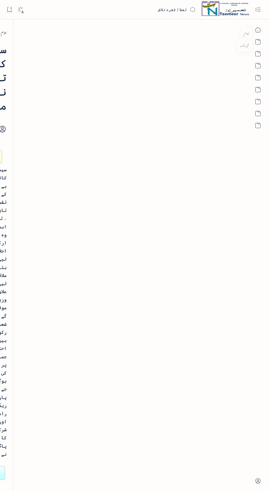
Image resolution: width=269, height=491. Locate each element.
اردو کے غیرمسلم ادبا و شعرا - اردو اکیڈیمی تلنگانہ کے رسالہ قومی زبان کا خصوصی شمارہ (44, 207)
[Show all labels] (70, 420)
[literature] (50, 92)
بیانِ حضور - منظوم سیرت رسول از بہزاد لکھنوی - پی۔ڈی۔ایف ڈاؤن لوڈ (41, 256)
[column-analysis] (25, 402)
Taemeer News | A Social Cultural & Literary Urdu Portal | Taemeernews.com (157, 478)
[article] (25, 344)
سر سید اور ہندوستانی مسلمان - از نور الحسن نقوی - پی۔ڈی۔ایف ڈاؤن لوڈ (43, 298)
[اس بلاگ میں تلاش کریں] (151, 9)
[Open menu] (258, 9)
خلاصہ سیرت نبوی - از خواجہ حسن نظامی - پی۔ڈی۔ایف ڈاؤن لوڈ (41, 158)
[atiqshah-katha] (25, 363)
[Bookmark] (9, 9)
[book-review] (47, 138)
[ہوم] (237, 32)
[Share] (106, 101)
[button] (14, 46)
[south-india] (216, 32)
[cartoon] (65, 402)
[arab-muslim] (65, 344)
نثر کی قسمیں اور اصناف (55, 106)
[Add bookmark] (123, 94)
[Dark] (20, 9)
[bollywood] (65, 382)
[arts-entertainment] (65, 363)
